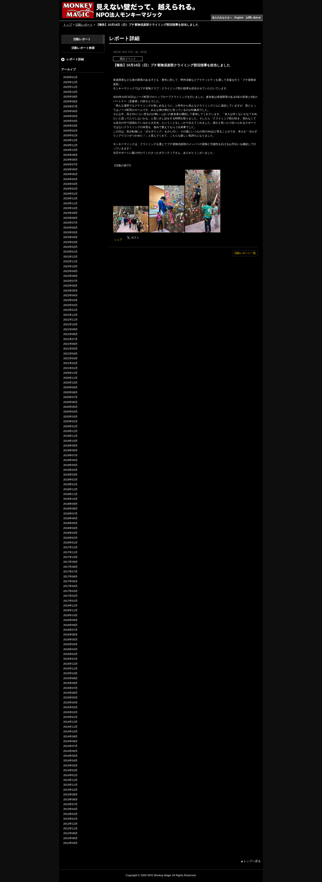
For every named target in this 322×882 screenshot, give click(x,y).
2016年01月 (70, 658)
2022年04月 (70, 295)
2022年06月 (70, 285)
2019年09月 (70, 445)
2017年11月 (70, 552)
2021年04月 (70, 353)
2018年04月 (70, 528)
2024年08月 (70, 159)
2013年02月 (70, 813)
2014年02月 (70, 770)
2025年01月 (70, 135)
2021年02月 (70, 363)
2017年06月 (70, 576)
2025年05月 (70, 116)
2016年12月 (70, 605)
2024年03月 (70, 183)
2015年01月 (70, 717)
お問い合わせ (253, 17)
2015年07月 (70, 688)
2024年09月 (70, 154)
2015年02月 (70, 712)
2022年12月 (70, 256)
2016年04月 (70, 644)
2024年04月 (70, 179)
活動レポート (84, 24)
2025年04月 (70, 120)
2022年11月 (70, 261)
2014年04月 (70, 760)
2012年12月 (70, 823)
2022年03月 (70, 300)
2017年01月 (70, 600)
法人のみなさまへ (222, 17)
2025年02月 (70, 130)
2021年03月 (70, 358)
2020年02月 (70, 421)
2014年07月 (70, 746)
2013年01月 (70, 818)
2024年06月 (70, 169)
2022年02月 (70, 305)
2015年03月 (70, 707)
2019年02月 (70, 479)
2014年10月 (70, 731)
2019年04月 (70, 469)
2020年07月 (70, 397)
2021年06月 (70, 343)
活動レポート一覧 (245, 253)
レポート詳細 (75, 59)
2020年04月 (70, 411)
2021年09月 (70, 329)
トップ (67, 24)
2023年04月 (70, 237)
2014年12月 (70, 721)
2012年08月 (70, 833)
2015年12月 (70, 663)
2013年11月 (70, 784)
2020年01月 (70, 426)
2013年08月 (70, 799)
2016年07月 (70, 629)
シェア (118, 239)
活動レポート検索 (83, 48)
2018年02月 (70, 537)
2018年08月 (70, 508)
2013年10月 (70, 789)
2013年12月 (70, 780)
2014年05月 (70, 755)
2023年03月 (70, 242)
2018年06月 (70, 518)
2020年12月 (70, 372)
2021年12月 (70, 314)
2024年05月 (70, 174)
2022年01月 (70, 309)
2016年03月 (70, 649)
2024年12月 (70, 140)
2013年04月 (70, 809)
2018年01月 (70, 542)
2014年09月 (70, 736)
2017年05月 (70, 581)
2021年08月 (70, 334)
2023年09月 (70, 212)
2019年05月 (70, 465)
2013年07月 (70, 804)
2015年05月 (70, 697)
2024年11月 (70, 145)
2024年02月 (70, 188)
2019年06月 (70, 460)
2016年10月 (70, 615)
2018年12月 (70, 489)
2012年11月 (70, 828)
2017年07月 (70, 571)
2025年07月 (70, 106)
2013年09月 (70, 794)
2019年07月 (70, 455)
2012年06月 (70, 838)
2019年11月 (70, 435)
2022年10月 (70, 266)
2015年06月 (70, 692)
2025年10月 (70, 91)
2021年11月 (70, 319)
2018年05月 (70, 523)
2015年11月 (70, 668)
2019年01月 (70, 484)
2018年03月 (70, 532)
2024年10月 (70, 149)
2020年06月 (70, 402)
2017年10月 (70, 557)
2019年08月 (70, 450)
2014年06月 (70, 751)
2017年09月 (70, 561)
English (238, 17)
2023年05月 (70, 232)
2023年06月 (70, 227)
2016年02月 (70, 654)
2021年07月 (70, 339)
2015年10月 (70, 673)
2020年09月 (70, 387)
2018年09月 (70, 503)
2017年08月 (70, 566)
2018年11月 (70, 494)
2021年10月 (70, 324)
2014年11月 (70, 726)
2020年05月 (70, 406)
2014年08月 (70, 741)
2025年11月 (70, 86)
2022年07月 (70, 280)
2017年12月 (70, 547)
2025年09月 (70, 96)
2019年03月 (70, 474)
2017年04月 (70, 586)
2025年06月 (70, 111)
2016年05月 (70, 639)
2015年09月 (70, 678)
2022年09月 (70, 271)
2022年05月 (70, 290)
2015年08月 (70, 683)
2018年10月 (70, 498)
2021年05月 (70, 348)
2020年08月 (70, 392)
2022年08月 (70, 275)
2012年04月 (70, 842)
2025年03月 (70, 125)
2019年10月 (70, 440)
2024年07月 (70, 164)
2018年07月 (70, 513)
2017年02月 (70, 595)
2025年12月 (70, 82)
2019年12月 (70, 431)
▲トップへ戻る (250, 861)
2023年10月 (70, 208)
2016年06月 (70, 634)
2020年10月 (70, 382)
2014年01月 (70, 775)
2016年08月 (70, 625)
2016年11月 (70, 610)
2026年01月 (70, 77)
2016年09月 (70, 620)
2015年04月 (70, 702)
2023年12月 (70, 198)
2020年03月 (70, 416)
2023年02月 (70, 246)
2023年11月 (70, 203)
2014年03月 (70, 765)
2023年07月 (70, 222)
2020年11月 (70, 377)
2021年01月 (70, 368)
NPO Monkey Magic (159, 875)
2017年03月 (70, 591)
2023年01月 (70, 251)
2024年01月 (70, 193)
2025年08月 (70, 101)
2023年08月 (70, 217)
